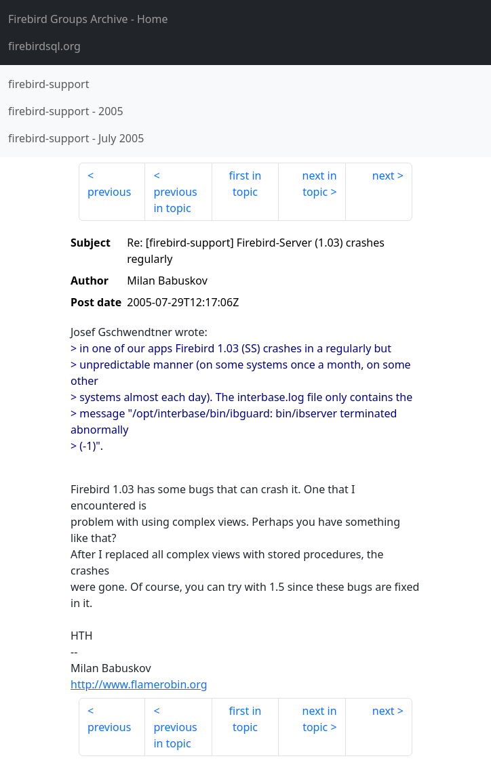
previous (109, 191)
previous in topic (175, 199)
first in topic (245, 183)
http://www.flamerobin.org (139, 684)
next (383, 175)
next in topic (319, 183)
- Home (88, 19)
